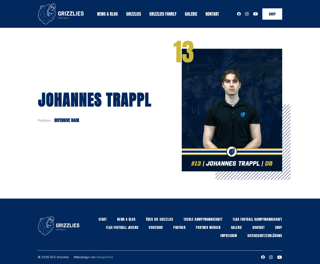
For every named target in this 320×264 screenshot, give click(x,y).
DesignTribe (105, 257)
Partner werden (208, 227)
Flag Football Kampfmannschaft (257, 219)
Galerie (191, 14)
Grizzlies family (163, 14)
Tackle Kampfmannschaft (203, 219)
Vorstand (156, 227)
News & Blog (107, 14)
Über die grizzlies (159, 219)
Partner (179, 227)
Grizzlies (133, 14)
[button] (133, 14)
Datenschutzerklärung (265, 235)
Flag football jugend (122, 227)
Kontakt (212, 14)
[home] (61, 14)
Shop (272, 14)
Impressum (228, 235)
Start (103, 219)
